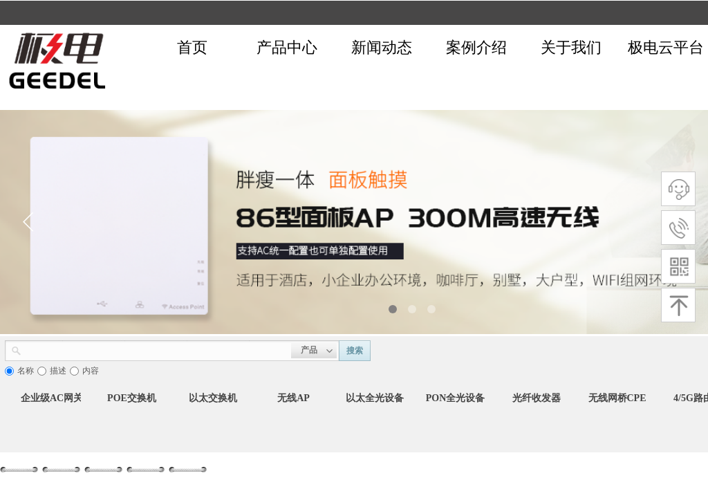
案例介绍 (476, 47)
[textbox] (156, 349)
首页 (192, 47)
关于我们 (571, 47)
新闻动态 (381, 47)
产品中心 (287, 47)
